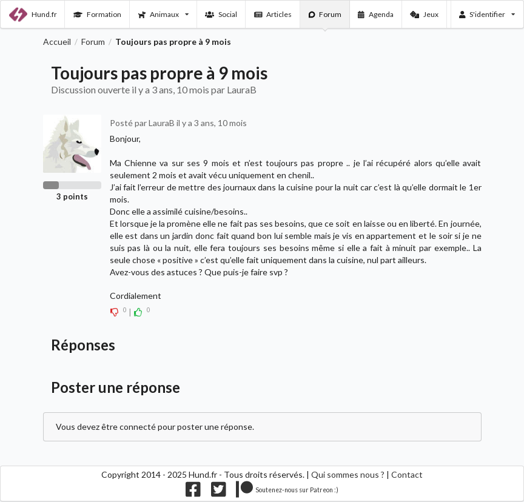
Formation (97, 14)
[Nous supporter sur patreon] (287, 492)
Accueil (57, 42)
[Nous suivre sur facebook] (193, 492)
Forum (325, 14)
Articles (273, 14)
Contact (407, 474)
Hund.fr (33, 14)
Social (221, 14)
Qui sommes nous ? (348, 474)
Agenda (376, 14)
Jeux (424, 14)
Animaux (163, 14)
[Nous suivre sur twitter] (218, 492)
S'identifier (487, 14)
